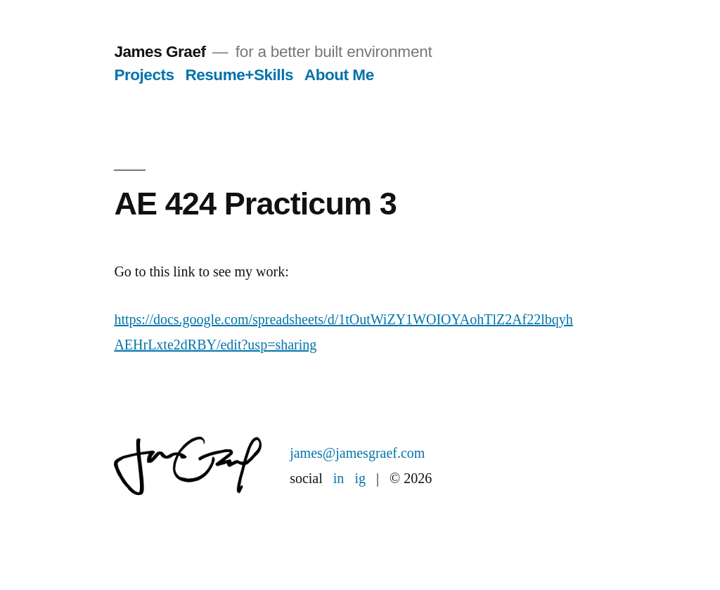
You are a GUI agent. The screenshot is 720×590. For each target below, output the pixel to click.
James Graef (159, 51)
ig (360, 478)
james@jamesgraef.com (357, 453)
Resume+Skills (239, 75)
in (339, 478)
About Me (339, 75)
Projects (144, 75)
